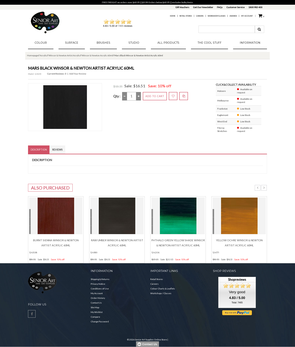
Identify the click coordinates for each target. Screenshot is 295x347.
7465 (120, 25)
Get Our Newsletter (203, 7)
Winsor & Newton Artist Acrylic (64, 55)
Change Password (100, 321)
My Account (247, 16)
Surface (71, 42)
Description (39, 149)
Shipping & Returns (100, 279)
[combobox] (226, 29)
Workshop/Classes (216, 16)
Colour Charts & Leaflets (162, 288)
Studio (133, 42)
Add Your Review (77, 73)
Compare (95, 317)
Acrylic (43, 55)
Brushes (103, 42)
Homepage (32, 55)
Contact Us (96, 302)
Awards (233, 16)
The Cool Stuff (209, 42)
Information (250, 42)
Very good (237, 292)
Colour (41, 42)
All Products (168, 42)
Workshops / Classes (160, 293)
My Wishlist (97, 312)
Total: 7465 (237, 302)
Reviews (58, 149)
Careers (200, 16)
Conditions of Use (100, 288)
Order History (98, 298)
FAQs (220, 7)
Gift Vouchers (182, 7)
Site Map (95, 307)
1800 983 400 (255, 7)
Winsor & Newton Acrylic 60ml (97, 55)
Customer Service (235, 7)
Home (172, 16)
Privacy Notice (98, 284)
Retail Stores (185, 16)
